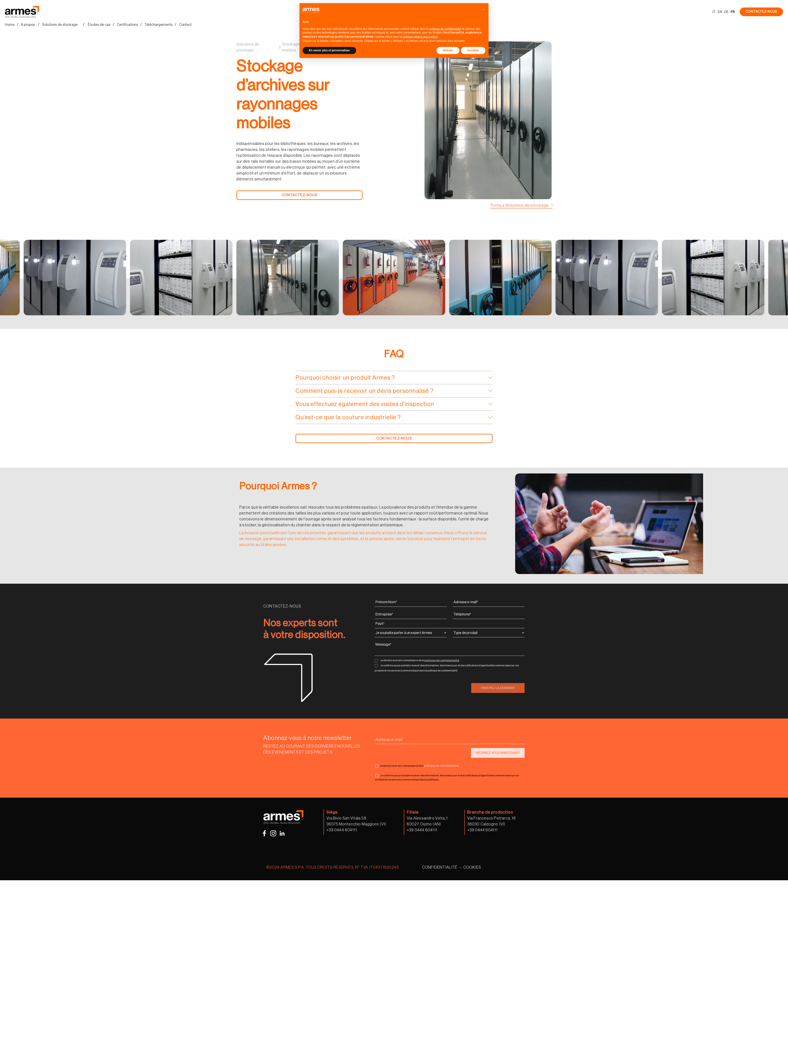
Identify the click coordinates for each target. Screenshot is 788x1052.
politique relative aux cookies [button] (420, 36)
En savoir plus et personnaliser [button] (329, 50)
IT (714, 12)
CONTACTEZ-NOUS (761, 11)
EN (720, 12)
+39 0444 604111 (341, 830)
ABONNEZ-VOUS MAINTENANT (498, 752)
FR (733, 12)
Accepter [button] (473, 50)
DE (726, 12)
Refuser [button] (448, 50)
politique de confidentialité (441, 660)
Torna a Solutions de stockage (519, 205)
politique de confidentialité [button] (445, 28)
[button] (483, 9)
